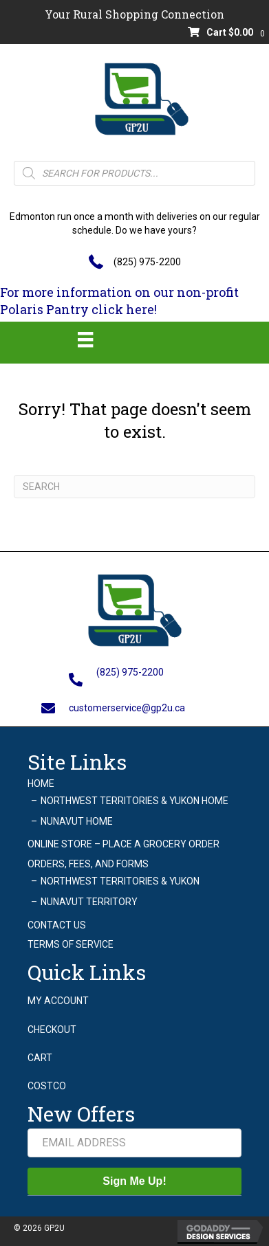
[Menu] (85, 339)
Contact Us (57, 925)
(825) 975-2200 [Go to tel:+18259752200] (130, 672)
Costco (47, 1085)
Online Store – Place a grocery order (123, 843)
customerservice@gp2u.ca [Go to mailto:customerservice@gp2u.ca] (127, 707)
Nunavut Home (77, 821)
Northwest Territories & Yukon (120, 881)
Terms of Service (71, 944)
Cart (40, 1057)
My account (58, 1000)
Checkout (52, 1029)
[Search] (134, 486)
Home (41, 783)
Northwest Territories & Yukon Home (134, 800)
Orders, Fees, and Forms (88, 863)
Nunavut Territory (89, 901)
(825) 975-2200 (147, 261)
